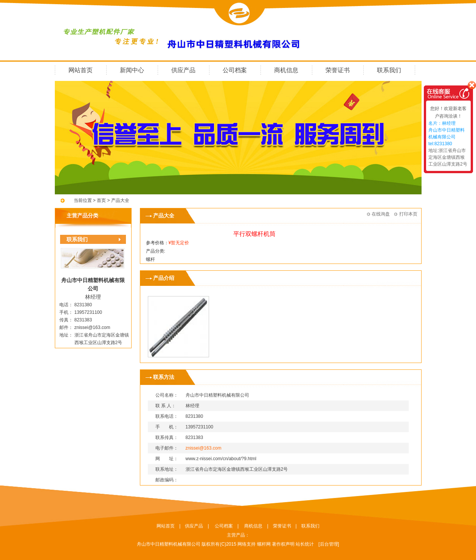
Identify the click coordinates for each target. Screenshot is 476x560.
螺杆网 (264, 544)
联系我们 (389, 70)
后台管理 (329, 544)
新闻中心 (132, 70)
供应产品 (183, 70)
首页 (101, 200)
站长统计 (305, 544)
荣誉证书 (338, 70)
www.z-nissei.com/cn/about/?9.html (221, 458)
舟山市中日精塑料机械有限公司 (168, 544)
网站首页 (80, 70)
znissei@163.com (92, 327)
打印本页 (408, 214)
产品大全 (120, 200)
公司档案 (235, 70)
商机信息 (286, 70)
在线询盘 (381, 214)
